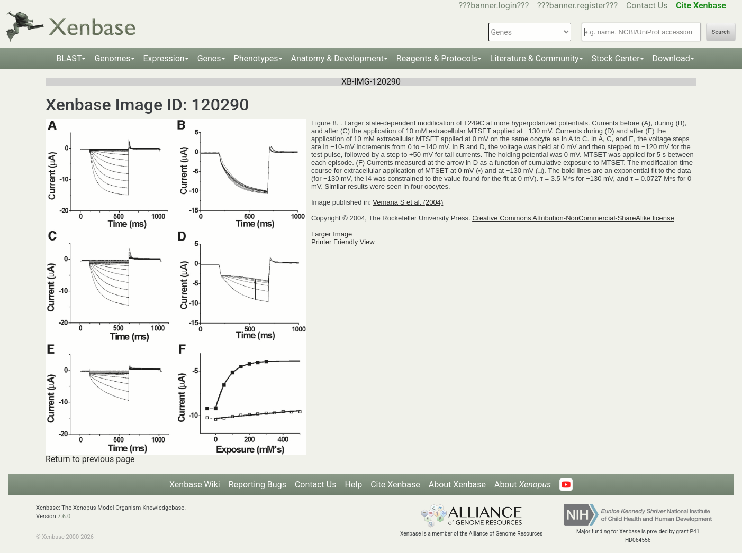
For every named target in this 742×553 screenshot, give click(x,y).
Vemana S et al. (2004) (408, 202)
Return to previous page (90, 459)
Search (721, 32)
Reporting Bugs (257, 485)
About (522, 485)
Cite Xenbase (395, 485)
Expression (164, 58)
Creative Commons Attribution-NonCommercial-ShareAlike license (573, 218)
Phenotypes (256, 58)
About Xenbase (457, 485)
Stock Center (616, 58)
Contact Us (647, 6)
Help (353, 485)
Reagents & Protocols (436, 58)
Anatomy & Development (337, 58)
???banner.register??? (577, 6)
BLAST (69, 58)
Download (671, 58)
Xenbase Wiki (194, 485)
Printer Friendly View (343, 242)
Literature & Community (534, 58)
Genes (209, 58)
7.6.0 (63, 516)
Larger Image (331, 234)
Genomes (112, 58)
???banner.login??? (494, 6)
